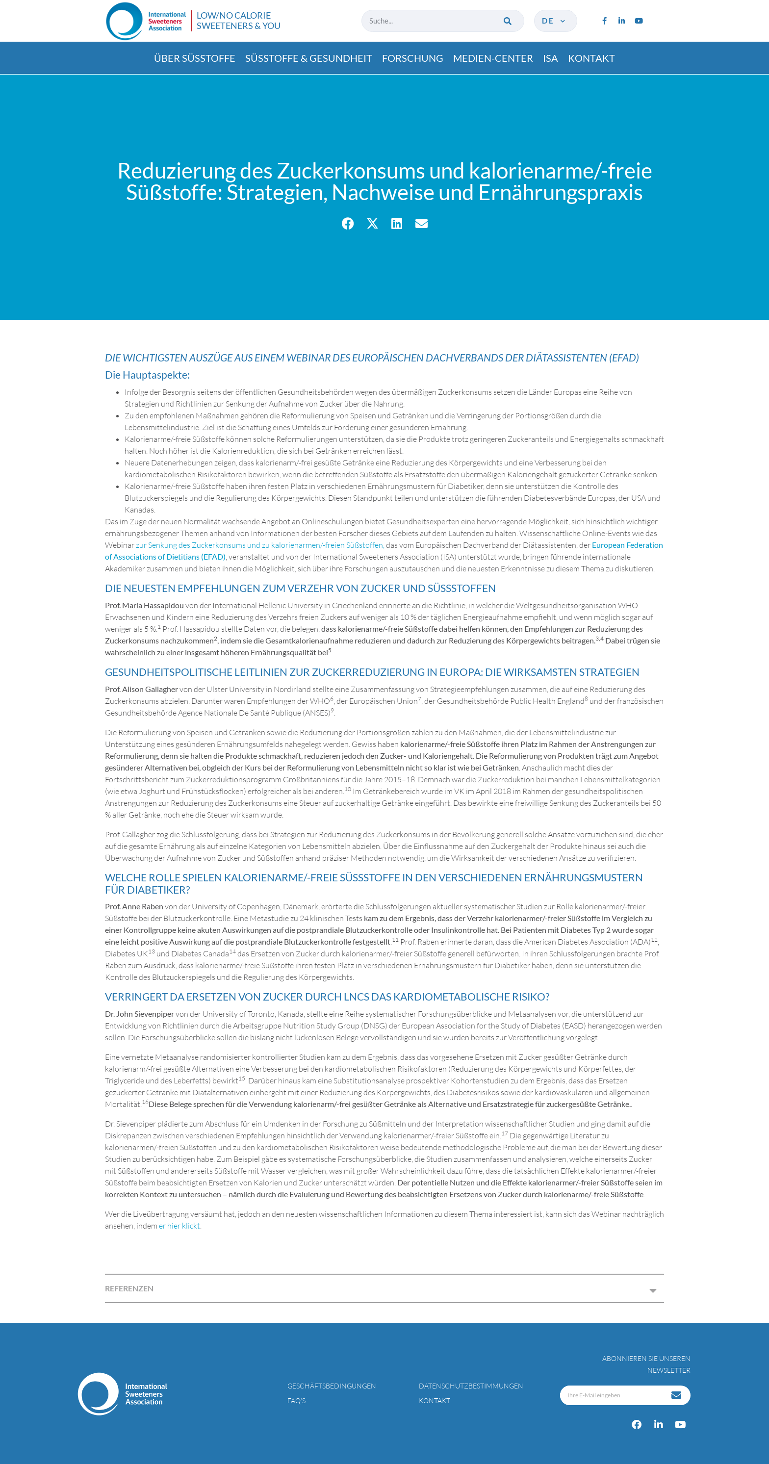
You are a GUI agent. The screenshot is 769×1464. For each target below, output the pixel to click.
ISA (550, 58)
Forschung (412, 58)
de (554, 20)
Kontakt (591, 58)
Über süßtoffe (194, 58)
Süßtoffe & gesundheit (308, 58)
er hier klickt (179, 1226)
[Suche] (508, 20)
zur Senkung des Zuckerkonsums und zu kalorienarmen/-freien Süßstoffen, (260, 545)
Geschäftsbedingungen (331, 1386)
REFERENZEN (129, 1288)
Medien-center (493, 58)
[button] (348, 223)
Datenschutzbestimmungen (471, 1386)
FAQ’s (296, 1400)
